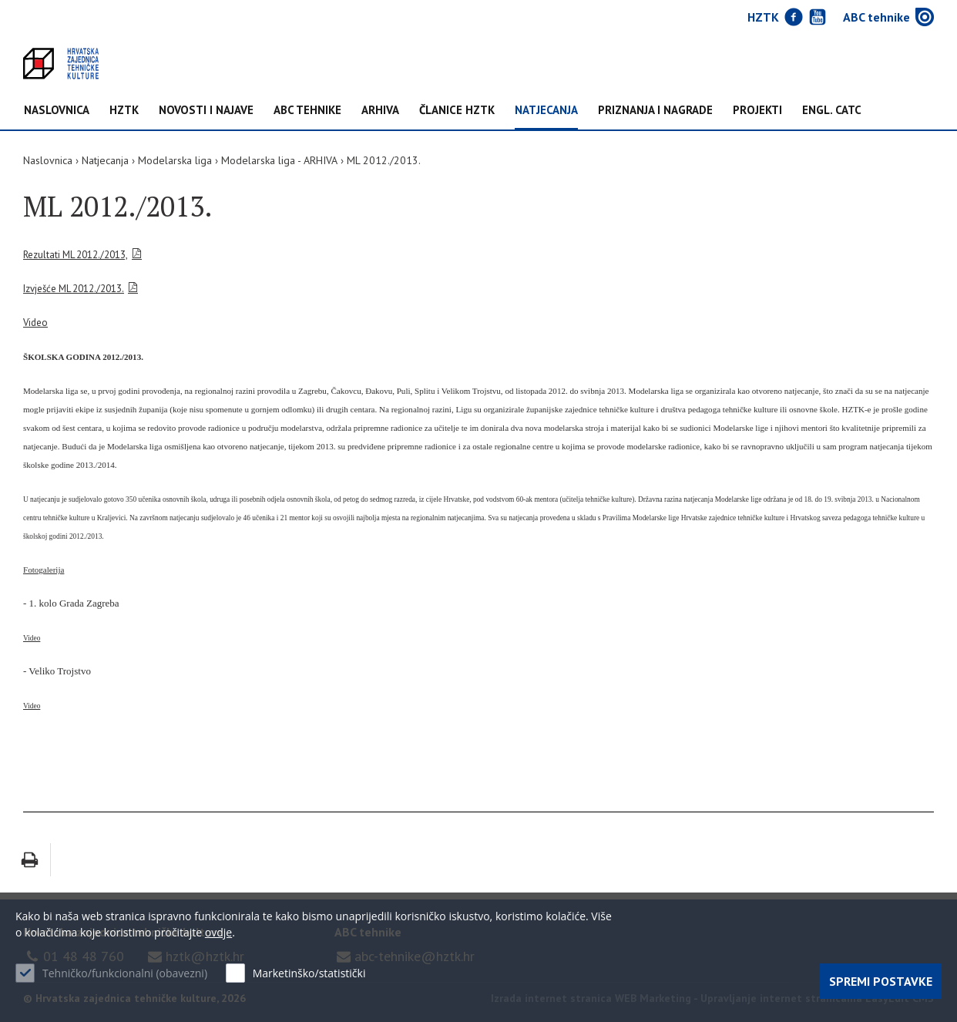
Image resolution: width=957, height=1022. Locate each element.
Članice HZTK (457, 110)
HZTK (124, 110)
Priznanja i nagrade (655, 110)
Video (35, 322)
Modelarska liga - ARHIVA (279, 160)
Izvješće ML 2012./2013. (73, 288)
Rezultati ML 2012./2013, (75, 254)
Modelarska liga (175, 160)
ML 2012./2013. (384, 160)
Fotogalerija (43, 569)
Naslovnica (56, 110)
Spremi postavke (880, 981)
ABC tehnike (307, 110)
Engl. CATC (831, 110)
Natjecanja (546, 110)
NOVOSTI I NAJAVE (206, 110)
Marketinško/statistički (309, 973)
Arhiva (380, 110)
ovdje (218, 932)
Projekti (757, 110)
